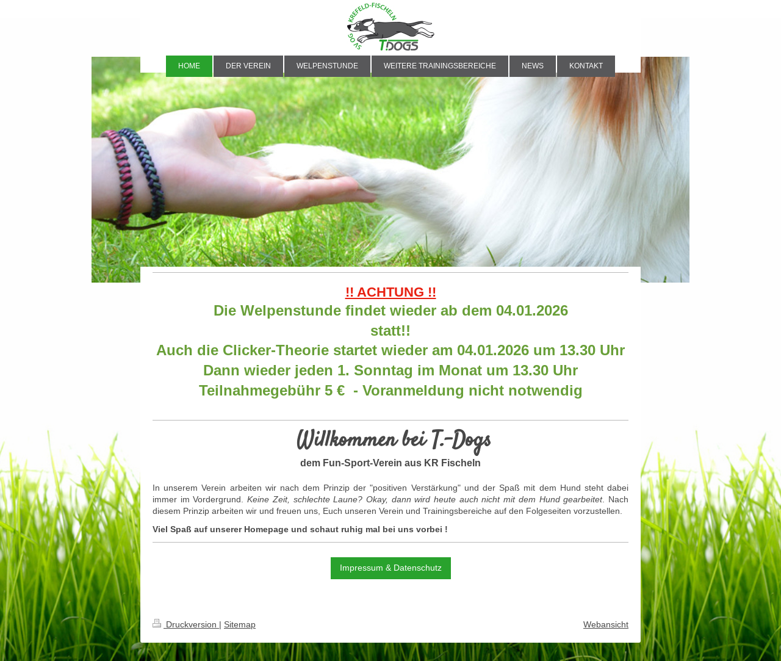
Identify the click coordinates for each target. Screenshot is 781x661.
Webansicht (605, 624)
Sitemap (240, 624)
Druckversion (186, 624)
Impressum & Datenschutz (391, 568)
